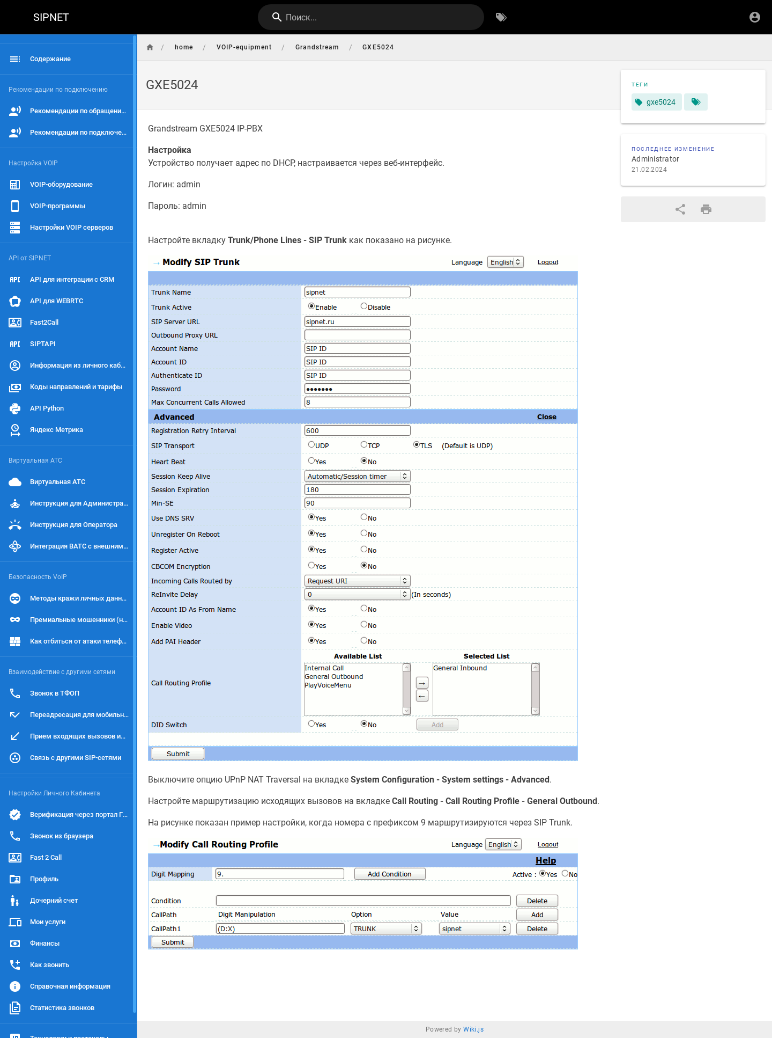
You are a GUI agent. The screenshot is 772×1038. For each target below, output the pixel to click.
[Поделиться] (680, 209)
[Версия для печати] (706, 209)
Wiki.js (473, 1029)
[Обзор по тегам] (501, 17)
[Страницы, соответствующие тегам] (696, 102)
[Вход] (755, 17)
